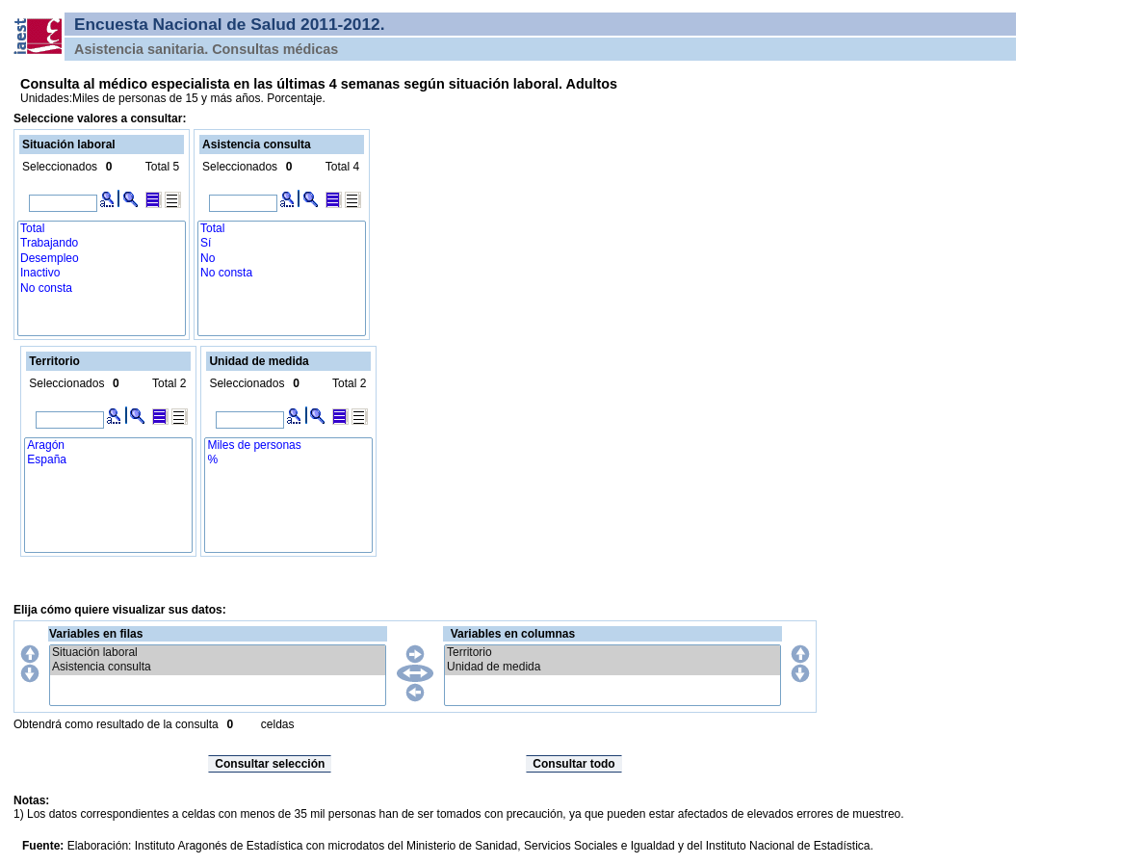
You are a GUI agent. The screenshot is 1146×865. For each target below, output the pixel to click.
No (281, 258)
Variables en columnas (513, 634)
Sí (281, 243)
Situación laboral (217, 652)
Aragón (108, 445)
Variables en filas (96, 634)
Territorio (612, 652)
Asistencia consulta (217, 667)
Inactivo (101, 273)
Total (101, 229)
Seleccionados (59, 166)
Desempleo (101, 258)
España (108, 460)
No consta (101, 288)
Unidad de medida (612, 667)
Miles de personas (288, 445)
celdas (278, 724)
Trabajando (101, 243)
